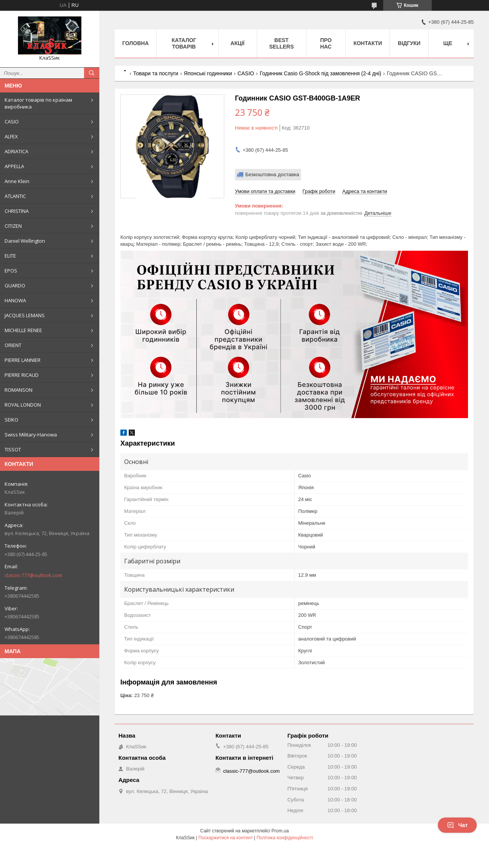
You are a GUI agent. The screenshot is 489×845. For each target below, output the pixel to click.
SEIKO (11, 419)
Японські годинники (208, 73)
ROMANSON (18, 389)
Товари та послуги (155, 73)
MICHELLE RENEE (23, 330)
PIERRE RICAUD (22, 374)
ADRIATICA (16, 151)
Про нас (326, 43)
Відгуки (409, 43)
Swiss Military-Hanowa (31, 434)
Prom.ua (280, 831)
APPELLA (14, 166)
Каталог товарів (184, 43)
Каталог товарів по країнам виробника (38, 103)
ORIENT (13, 345)
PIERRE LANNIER (22, 360)
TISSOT (13, 449)
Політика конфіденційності (284, 837)
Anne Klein (17, 181)
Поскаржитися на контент (225, 837)
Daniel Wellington (25, 240)
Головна (135, 43)
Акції (237, 43)
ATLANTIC (15, 196)
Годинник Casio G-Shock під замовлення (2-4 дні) (320, 73)
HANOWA (15, 300)
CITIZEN (13, 225)
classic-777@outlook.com (33, 575)
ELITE (10, 255)
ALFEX (11, 136)
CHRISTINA (17, 211)
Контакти (367, 43)
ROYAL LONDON (23, 404)
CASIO (12, 121)
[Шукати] (91, 73)
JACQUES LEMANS (25, 315)
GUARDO (15, 285)
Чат (457, 825)
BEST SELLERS (281, 43)
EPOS (11, 270)
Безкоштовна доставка (272, 174)
